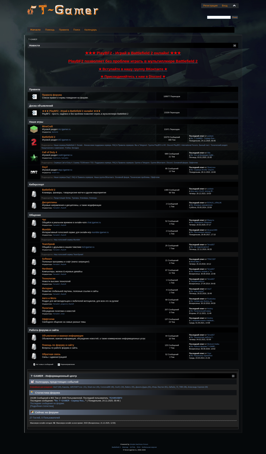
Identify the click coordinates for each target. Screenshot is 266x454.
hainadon (64, 158)
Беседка (75, 148)
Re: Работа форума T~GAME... (203, 346)
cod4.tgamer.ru (65, 155)
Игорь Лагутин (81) (160, 387)
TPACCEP (211, 259)
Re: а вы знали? (197, 291)
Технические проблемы (140, 177)
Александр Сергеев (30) (198, 387)
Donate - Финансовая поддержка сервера (94, 145)
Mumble (46, 229)
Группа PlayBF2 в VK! (157, 145)
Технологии (48, 278)
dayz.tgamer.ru (65, 170)
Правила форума (52, 95)
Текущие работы (197, 281)
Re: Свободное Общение (201, 222)
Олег (63, 314)
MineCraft (47, 126)
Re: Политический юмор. (201, 311)
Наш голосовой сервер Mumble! (67, 240)
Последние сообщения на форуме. (47, 403)
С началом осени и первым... (203, 320)
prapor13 (64, 304)
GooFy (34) (119, 387)
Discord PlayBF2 (173, 145)
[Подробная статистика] (42, 406)
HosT (209, 289)
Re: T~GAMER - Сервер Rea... (203, 138)
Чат (44, 219)
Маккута (210, 220)
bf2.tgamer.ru (64, 140)
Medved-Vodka (213, 344)
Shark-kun (55, 172)
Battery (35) (129, 387)
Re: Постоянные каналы (201, 232)
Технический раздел (219, 145)
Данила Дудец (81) (143, 387)
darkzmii (55, 132)
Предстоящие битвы (62, 198)
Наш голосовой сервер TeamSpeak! (68, 254)
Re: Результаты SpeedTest (201, 356)
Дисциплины (49, 202)
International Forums (189, 145)
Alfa (208, 153)
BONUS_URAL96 (214, 203)
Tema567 (56, 208)
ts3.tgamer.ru (88, 247)
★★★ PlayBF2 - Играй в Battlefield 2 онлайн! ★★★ (71, 111)
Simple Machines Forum (139, 444)
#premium (56, 158)
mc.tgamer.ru (64, 129)
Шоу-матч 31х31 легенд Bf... (202, 191)
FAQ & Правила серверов (123, 145)
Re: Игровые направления (202, 205)
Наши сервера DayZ (62, 177)
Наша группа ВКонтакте (104, 177)
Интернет (47, 288)
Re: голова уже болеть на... (202, 301)
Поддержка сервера (102, 163)
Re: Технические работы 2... (202, 337)
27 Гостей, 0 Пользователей (45, 417)
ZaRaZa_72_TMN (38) (178, 387)
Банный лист (204, 145)
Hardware (47, 268)
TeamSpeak (48, 244)
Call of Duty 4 (49, 152)
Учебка (68, 148)
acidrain (210, 136)
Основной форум (181, 163)
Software (47, 259)
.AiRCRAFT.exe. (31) (78, 387)
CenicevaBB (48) (107, 387)
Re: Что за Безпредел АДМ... (203, 155)
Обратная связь (51, 354)
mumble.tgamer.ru (100, 232)
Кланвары (84, 198)
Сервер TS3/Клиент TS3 (83, 163)
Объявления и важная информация (62, 336)
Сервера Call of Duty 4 (63, 163)
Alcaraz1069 (212, 230)
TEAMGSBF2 (115, 398)
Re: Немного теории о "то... (202, 271)
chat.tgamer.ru (94, 222)
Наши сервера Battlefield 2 (65, 145)
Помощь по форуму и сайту (58, 345)
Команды (93, 198)
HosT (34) (57, 387)
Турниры (75, 198)
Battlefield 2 (48, 137)
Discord (169, 163)
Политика (47, 308)
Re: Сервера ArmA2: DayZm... (203, 170)
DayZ (45, 167)
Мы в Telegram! (141, 145)
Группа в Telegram (142, 163)
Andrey (210, 309)
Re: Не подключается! (200, 247)
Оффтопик (193, 163)
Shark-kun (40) (93, 387)
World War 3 (196, 262)
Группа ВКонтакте (158, 163)
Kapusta (65, 387)
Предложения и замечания (52, 148)
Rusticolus (211, 299)
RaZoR (63, 208)
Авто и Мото (49, 298)
